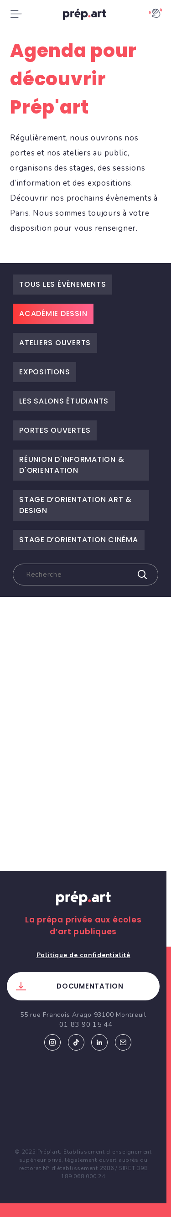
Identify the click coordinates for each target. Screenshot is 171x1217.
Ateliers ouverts (55, 342)
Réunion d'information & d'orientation (71, 465)
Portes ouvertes (54, 430)
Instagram (52, 1042)
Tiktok (76, 1042)
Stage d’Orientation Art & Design (75, 505)
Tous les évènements (62, 284)
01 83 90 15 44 (86, 1024)
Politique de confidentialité (83, 955)
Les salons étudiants (64, 401)
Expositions (44, 372)
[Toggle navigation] (16, 14)
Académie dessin (53, 313)
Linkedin (99, 1042)
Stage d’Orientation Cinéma (78, 539)
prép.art (86, 16)
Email (123, 1042)
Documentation (90, 986)
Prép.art (83, 907)
